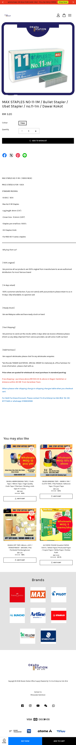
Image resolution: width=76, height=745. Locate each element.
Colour (4, 123)
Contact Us (38, 692)
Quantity (5, 129)
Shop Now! (61, 2)
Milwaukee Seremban (38, 695)
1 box (22, 123)
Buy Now (25, 741)
